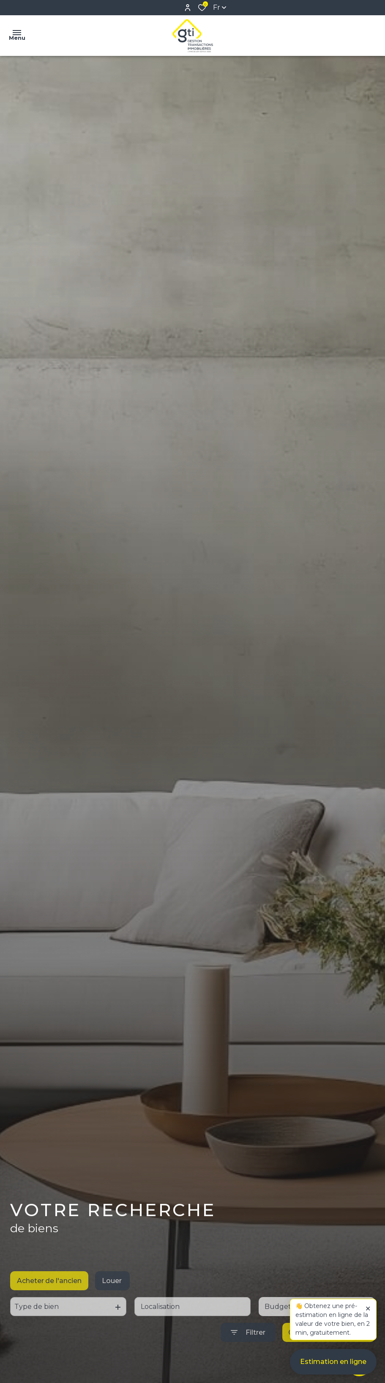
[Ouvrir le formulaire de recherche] (248, 1348)
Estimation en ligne (333, 1366)
